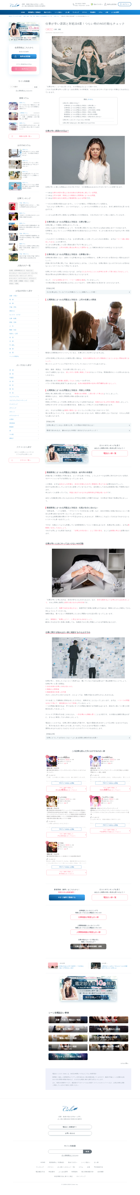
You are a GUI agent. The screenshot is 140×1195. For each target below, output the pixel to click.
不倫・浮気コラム (24, 203)
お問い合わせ (70, 1133)
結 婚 (24, 303)
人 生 (24, 326)
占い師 (67, 12)
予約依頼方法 (98, 1167)
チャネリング (24, 404)
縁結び (24, 438)
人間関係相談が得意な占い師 (88, 932)
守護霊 (24, 377)
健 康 (24, 349)
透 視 (24, 389)
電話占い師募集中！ (70, 1127)
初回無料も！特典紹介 (34, 12)
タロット (24, 411)
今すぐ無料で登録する (67, 897)
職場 (59, 29)
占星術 (24, 419)
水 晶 (24, 393)
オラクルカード (24, 415)
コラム (100, 12)
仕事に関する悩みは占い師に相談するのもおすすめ (79, 123)
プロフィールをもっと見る (66, 783)
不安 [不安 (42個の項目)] (11, 281)
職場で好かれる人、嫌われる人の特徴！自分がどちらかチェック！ (88, 430)
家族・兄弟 (24, 322)
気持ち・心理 (24, 333)
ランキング (76, 12)
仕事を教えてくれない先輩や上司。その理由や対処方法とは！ (88, 425)
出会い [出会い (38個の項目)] (12, 283)
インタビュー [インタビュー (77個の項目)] (13, 273)
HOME (23, 12)
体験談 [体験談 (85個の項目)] (21, 281)
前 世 (24, 385)
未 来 (24, 381)
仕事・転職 (24, 318)
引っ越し (24, 345)
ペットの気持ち (24, 356)
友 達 (24, 337)
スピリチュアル (24, 396)
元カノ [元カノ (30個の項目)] (27, 281)
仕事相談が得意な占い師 (88, 917)
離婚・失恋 (24, 330)
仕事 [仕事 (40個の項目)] (16, 281)
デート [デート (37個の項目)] (30, 275)
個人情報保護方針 (87, 1171)
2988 (109, 763)
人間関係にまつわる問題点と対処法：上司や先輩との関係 (82, 110)
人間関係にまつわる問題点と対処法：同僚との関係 (80, 112)
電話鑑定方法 (40, 1171)
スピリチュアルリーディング (24, 400)
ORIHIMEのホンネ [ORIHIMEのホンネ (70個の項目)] (20, 270)
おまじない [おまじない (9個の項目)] (30, 270)
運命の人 (24, 311)
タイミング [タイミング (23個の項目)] (24, 275)
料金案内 (92, 12)
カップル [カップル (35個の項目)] (34, 273)
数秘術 (24, 427)
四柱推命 (24, 423)
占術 (107, 12)
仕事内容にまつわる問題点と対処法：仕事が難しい (80, 105)
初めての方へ (48, 12)
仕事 (55, 29)
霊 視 (24, 374)
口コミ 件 (64, 763)
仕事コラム (49, 29)
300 (65, 803)
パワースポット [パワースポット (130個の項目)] (24, 278)
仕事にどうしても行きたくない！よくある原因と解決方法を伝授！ (88, 738)
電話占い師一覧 (109, 453)
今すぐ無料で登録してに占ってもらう (66, 789)
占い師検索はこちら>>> (24, 90)
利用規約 (75, 1171)
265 (109, 803)
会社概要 (101, 1171)
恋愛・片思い (24, 295)
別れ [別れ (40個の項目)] (17, 283)
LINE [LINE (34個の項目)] (11, 270)
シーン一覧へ (124, 1063)
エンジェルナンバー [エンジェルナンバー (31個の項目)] (25, 273)
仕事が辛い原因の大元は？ (71, 103)
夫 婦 (24, 341)
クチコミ (84, 12)
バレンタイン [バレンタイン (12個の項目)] (13, 278)
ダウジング (24, 408)
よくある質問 (115, 12)
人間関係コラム (23, 113)
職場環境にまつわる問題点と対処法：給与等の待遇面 (80, 114)
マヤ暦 (24, 434)
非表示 (90, 99)
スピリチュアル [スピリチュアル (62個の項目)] (14, 275)
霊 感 (24, 370)
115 (65, 763)
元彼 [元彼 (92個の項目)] (32, 281)
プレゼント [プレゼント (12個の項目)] (33, 278)
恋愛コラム (22, 102)
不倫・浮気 (24, 307)
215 (65, 849)
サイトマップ (81, 1176)
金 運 (24, 352)
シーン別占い (58, 12)
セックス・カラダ (24, 314)
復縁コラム (22, 213)
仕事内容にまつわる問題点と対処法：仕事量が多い (80, 108)
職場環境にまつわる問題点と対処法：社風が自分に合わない (83, 116)
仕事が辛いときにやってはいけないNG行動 (76, 120)
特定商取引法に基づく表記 (63, 1176)
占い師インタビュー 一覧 (66, 1167)
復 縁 (24, 299)
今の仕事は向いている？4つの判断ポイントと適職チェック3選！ (88, 292)
